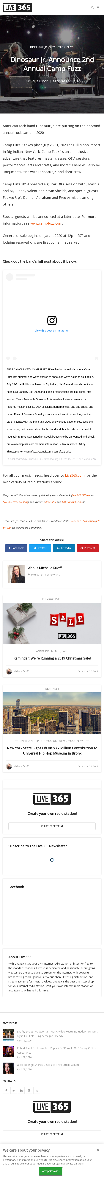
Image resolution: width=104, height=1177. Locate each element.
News (52, 47)
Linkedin (64, 548)
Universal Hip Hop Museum (38, 741)
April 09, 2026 (24, 1057)
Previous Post (52, 599)
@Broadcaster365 (72, 502)
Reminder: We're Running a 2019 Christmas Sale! (52, 658)
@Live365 (50, 502)
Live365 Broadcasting (15, 502)
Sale (65, 651)
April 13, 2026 (24, 1040)
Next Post (52, 688)
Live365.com (75, 475)
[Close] (98, 1150)
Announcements (48, 651)
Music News (66, 47)
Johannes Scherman (82, 521)
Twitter (40, 548)
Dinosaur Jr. (38, 47)
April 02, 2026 (24, 1069)
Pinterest (88, 548)
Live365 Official (81, 495)
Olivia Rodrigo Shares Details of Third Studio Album (48, 1064)
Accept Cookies (51, 1171)
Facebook (16, 548)
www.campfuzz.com (46, 223)
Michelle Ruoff (50, 568)
